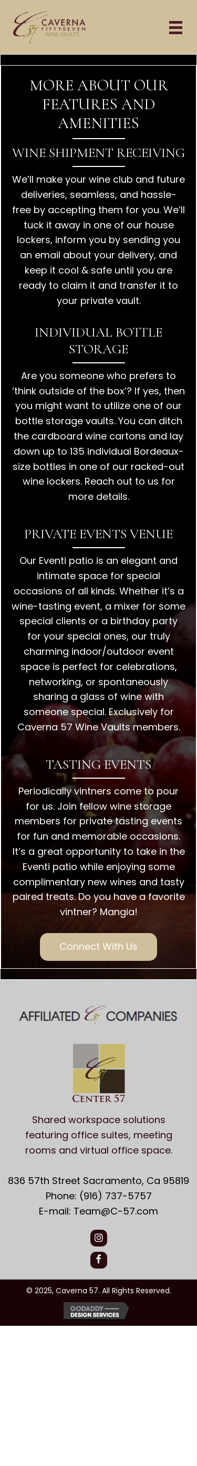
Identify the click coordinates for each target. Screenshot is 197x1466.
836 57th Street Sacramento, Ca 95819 (98, 1180)
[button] (98, 947)
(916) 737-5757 (115, 1195)
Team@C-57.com (116, 1211)
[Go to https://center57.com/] (98, 1102)
